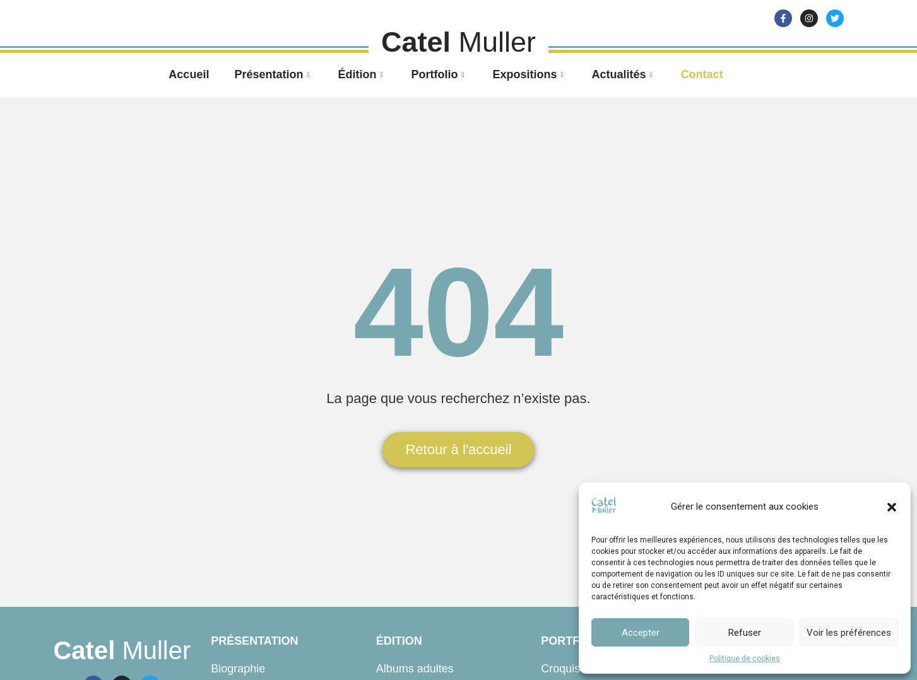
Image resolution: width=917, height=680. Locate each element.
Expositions (530, 74)
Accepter (641, 632)
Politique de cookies (744, 658)
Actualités (624, 74)
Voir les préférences (849, 632)
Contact (702, 74)
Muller (122, 650)
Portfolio (439, 74)
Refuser (744, 632)
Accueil (189, 74)
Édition (362, 74)
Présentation (273, 74)
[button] (891, 507)
